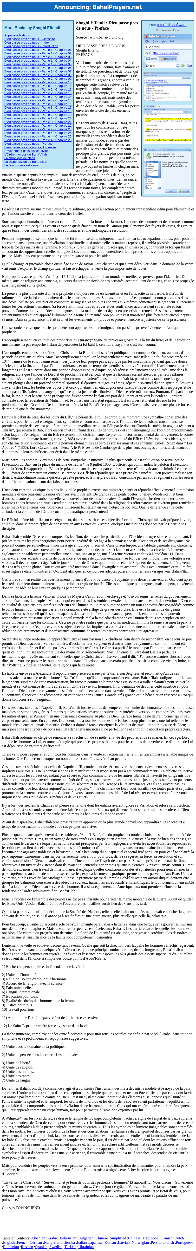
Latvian (124, 1242)
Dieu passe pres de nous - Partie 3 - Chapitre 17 (38, 107)
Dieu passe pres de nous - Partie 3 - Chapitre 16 (38, 104)
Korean (110, 1242)
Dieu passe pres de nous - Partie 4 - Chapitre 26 (38, 140)
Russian (27, 1247)
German (36, 1242)
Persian (156, 1242)
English (9, 1242)
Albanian (38, 1238)
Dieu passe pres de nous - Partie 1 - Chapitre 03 (38, 57)
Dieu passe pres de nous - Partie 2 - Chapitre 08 (38, 75)
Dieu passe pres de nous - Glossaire (29, 39)
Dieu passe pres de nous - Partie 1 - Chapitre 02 (38, 53)
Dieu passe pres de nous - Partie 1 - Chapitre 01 (38, 50)
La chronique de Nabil (19, 158)
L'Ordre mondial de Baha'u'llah (25, 154)
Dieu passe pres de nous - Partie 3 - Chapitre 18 (38, 111)
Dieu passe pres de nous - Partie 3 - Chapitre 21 (38, 122)
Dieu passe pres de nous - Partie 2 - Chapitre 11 (38, 86)
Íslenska (68, 1242)
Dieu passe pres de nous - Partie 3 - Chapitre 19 (38, 115)
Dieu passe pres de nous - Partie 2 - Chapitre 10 (38, 82)
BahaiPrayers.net (117, 7)
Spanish (41, 1247)
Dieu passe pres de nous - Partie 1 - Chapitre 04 (38, 60)
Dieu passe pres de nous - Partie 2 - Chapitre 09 (38, 78)
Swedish (55, 1247)
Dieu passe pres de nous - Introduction (31, 46)
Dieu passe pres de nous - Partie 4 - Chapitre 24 (38, 133)
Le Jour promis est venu (21, 165)
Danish (167, 1238)
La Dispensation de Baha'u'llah (25, 161)
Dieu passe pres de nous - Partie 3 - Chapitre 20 (38, 118)
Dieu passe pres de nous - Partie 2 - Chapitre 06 (38, 68)
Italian (82, 1242)
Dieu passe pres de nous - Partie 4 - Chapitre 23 (38, 129)
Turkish (70, 1247)
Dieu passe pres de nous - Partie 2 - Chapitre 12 (38, 89)
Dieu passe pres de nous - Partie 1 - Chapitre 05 (38, 64)
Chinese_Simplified (111, 1238)
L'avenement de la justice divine (26, 151)
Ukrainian (86, 1247)
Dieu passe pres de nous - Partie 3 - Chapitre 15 (38, 100)
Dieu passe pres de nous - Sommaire (30, 147)
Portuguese (184, 1242)
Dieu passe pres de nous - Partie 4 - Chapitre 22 (38, 125)
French (22, 1242)
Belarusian (68, 1238)
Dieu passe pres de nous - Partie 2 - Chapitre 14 (38, 96)
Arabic (52, 1238)
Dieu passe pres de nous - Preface (28, 143)
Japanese (96, 1242)
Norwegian (140, 1242)
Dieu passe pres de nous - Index (26, 42)
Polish (169, 1242)
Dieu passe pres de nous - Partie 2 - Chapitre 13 (38, 93)
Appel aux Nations (17, 35)
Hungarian (52, 1242)
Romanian (11, 1247)
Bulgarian (85, 1238)
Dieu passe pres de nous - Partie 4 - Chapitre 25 (38, 136)
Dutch (179, 1238)
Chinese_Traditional (143, 1238)
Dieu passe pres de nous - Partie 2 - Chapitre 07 (38, 71)
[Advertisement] (89, 1221)
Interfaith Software (172, 25)
